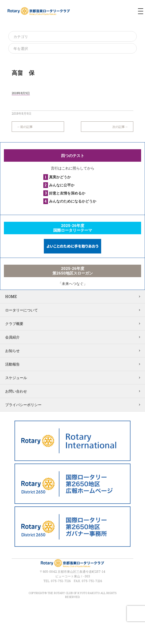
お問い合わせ (16, 391)
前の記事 (26, 127)
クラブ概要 (14, 323)
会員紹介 (12, 337)
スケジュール (16, 377)
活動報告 (12, 364)
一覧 (72, 124)
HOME (11, 296)
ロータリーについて (21, 310)
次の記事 (118, 127)
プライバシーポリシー (23, 404)
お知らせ (12, 350)
